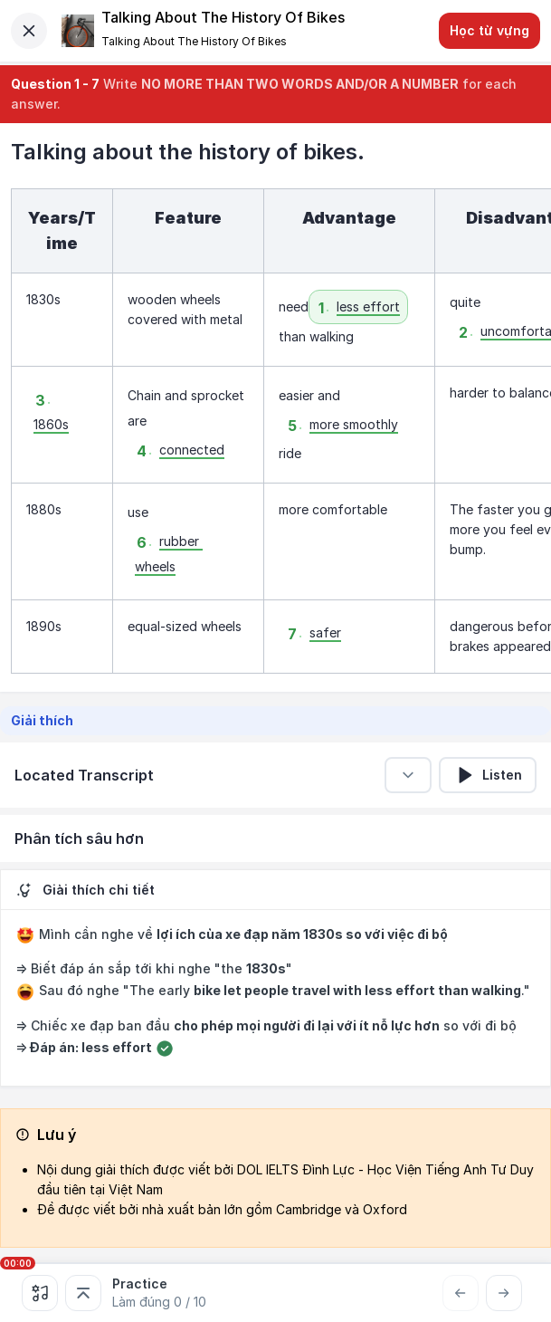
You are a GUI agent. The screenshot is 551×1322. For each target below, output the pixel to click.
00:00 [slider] (18, 1263)
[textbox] (275, 431)
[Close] (29, 31)
